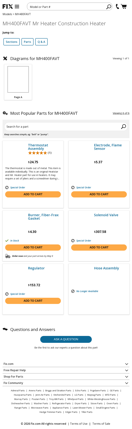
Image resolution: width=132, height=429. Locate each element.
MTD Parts (110, 394)
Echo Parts (80, 390)
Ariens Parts (35, 390)
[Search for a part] (66, 126)
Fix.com (8, 364)
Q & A (41, 42)
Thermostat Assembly (38, 146)
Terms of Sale (101, 424)
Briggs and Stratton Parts (58, 390)
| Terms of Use (77, 424)
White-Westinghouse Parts (101, 399)
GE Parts (114, 390)
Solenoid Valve (106, 215)
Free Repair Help (15, 370)
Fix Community (13, 383)
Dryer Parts (81, 403)
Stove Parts (97, 403)
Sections (11, 42)
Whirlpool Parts (76, 399)
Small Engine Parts (105, 407)
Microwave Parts (39, 407)
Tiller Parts (86, 412)
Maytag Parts (94, 394)
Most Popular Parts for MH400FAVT (44, 113)
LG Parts (79, 394)
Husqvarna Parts (23, 394)
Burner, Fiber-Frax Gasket (43, 216)
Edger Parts (71, 412)
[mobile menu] (17, 6)
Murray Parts (21, 399)
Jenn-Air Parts (43, 394)
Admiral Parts (18, 390)
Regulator (36, 268)
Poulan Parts (38, 399)
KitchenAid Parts (62, 394)
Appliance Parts (60, 407)
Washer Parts (41, 403)
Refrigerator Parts (61, 403)
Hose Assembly (106, 268)
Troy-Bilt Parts (56, 399)
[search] (109, 6)
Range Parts (20, 407)
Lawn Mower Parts (82, 407)
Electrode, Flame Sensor (108, 146)
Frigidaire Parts (98, 390)
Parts (27, 42)
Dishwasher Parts (20, 403)
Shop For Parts (13, 376)
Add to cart (33, 194)
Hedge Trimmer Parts (51, 412)
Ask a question (66, 339)
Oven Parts (112, 403)
